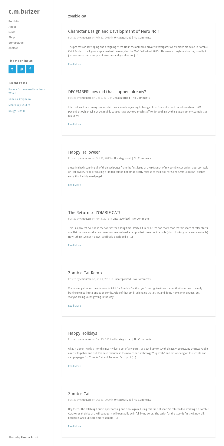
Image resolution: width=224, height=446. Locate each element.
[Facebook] (30, 69)
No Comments (142, 37)
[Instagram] (21, 69)
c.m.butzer (24, 11)
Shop (12, 37)
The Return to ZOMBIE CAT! (94, 212)
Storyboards (16, 42)
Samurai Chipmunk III (21, 99)
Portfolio (14, 21)
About (12, 26)
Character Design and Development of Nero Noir (113, 31)
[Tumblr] (12, 69)
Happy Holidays (82, 333)
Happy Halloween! (85, 152)
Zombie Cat (79, 393)
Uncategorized (122, 37)
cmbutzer (85, 37)
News (12, 32)
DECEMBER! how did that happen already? (107, 91)
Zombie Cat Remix (85, 272)
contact (13, 48)
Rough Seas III (17, 111)
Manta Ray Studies (19, 105)
